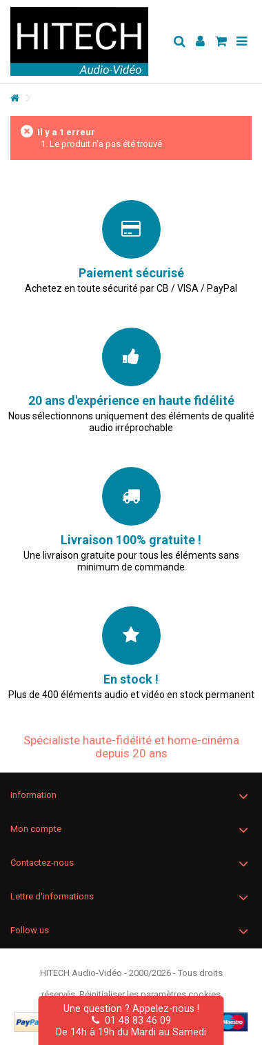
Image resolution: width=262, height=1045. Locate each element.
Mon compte (35, 829)
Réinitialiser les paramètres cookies (150, 994)
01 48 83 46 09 (131, 1020)
